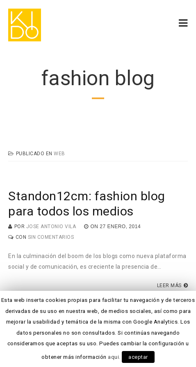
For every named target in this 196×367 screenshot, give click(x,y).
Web (59, 153)
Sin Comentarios (51, 237)
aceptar (138, 357)
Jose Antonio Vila (51, 226)
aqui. (114, 357)
